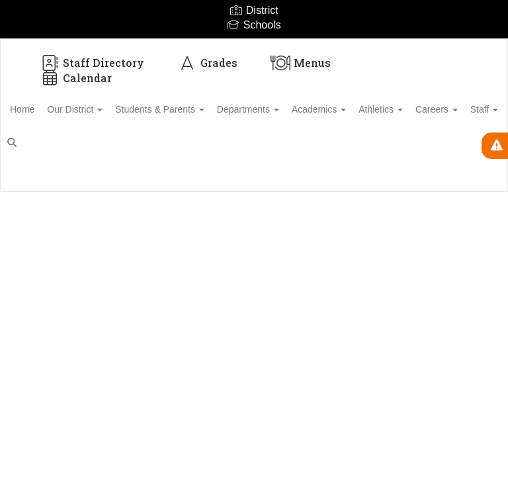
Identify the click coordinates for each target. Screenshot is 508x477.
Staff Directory (92, 63)
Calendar (76, 78)
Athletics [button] (437, 109)
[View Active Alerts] (495, 145)
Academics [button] (368, 109)
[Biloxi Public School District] (254, 47)
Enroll (454, 185)
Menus (301, 63)
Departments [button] (290, 109)
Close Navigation (207, 147)
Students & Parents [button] (194, 109)
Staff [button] (106, 142)
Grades (207, 63)
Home (42, 109)
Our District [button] (102, 109)
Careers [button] (51, 142)
